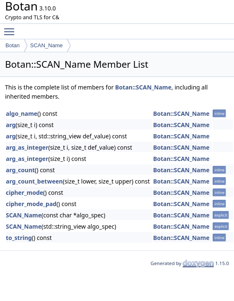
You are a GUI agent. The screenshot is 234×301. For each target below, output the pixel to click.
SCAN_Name (46, 45)
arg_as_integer (27, 147)
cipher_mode (24, 192)
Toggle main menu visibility (11, 28)
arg (10, 125)
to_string (19, 238)
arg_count (20, 170)
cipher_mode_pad (31, 204)
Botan (12, 45)
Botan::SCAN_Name (143, 87)
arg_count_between (34, 181)
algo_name (21, 113)
